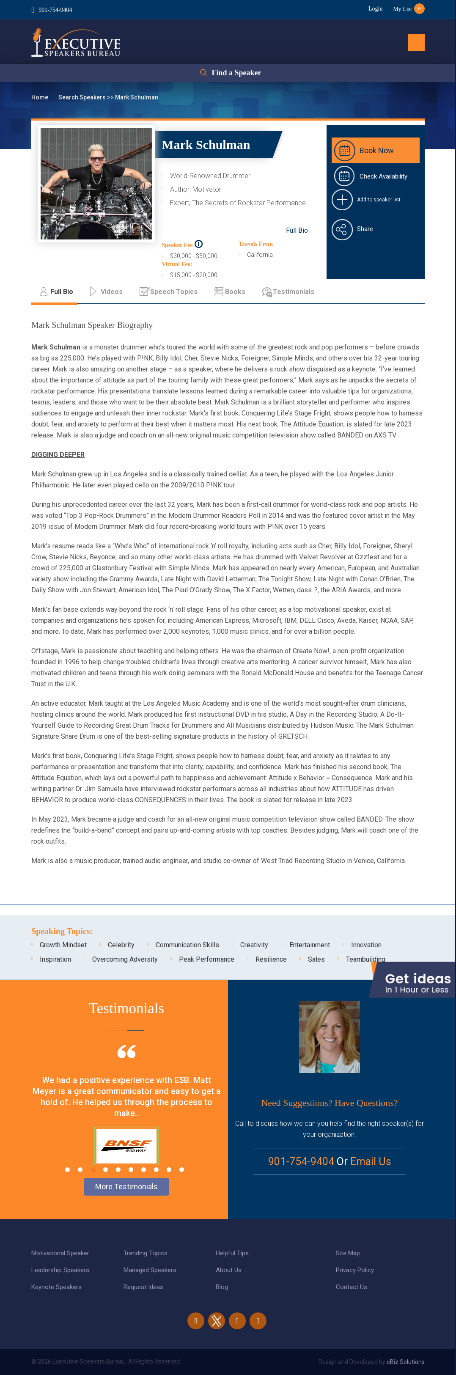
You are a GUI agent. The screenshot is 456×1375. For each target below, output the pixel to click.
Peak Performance (206, 959)
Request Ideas (143, 1287)
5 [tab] (118, 1169)
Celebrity (121, 945)
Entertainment (309, 945)
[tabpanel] (126, 1115)
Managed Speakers (150, 1270)
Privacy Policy (355, 1270)
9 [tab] (169, 1169)
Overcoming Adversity (125, 959)
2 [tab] (80, 1169)
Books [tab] (235, 292)
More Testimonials (126, 1186)
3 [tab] (93, 1169)
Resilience (271, 959)
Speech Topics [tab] (174, 292)
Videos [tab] (112, 292)
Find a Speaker (236, 73)
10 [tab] (181, 1169)
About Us (229, 1270)
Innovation (366, 945)
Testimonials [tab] (293, 292)
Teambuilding (365, 959)
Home (40, 97)
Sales (316, 959)
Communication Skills (187, 945)
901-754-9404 (55, 10)
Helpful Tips (232, 1253)
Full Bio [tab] (61, 292)
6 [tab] (131, 1169)
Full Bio (297, 230)
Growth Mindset (63, 945)
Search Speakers (82, 97)
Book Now (377, 150)
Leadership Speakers (60, 1270)
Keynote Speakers (56, 1287)
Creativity (254, 945)
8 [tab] (156, 1169)
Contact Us (351, 1287)
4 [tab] (105, 1169)
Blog (222, 1287)
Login (375, 9)
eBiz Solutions (406, 1361)
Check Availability (383, 176)
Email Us (370, 1161)
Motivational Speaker (60, 1253)
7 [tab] (143, 1169)
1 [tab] (67, 1169)
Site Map (348, 1253)
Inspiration (55, 959)
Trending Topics (146, 1253)
